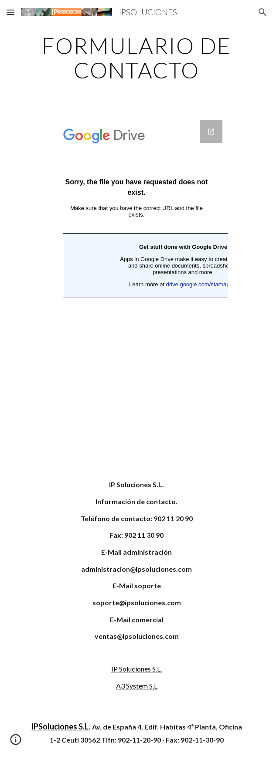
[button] (10, 12)
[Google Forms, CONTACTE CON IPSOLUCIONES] (136, 287)
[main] (136, 57)
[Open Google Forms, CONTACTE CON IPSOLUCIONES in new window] (211, 131)
